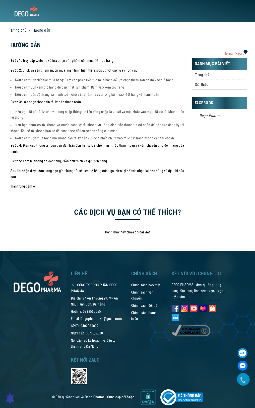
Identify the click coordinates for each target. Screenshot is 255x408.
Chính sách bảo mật (146, 285)
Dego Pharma (210, 115)
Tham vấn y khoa (199, 32)
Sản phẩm (54, 32)
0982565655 (92, 311)
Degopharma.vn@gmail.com (101, 319)
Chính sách (109, 32)
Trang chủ (202, 75)
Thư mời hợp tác (135, 32)
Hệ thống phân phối (167, 32)
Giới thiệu (202, 85)
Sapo (130, 397)
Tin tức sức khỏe (81, 32)
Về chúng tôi (31, 32)
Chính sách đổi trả (144, 305)
